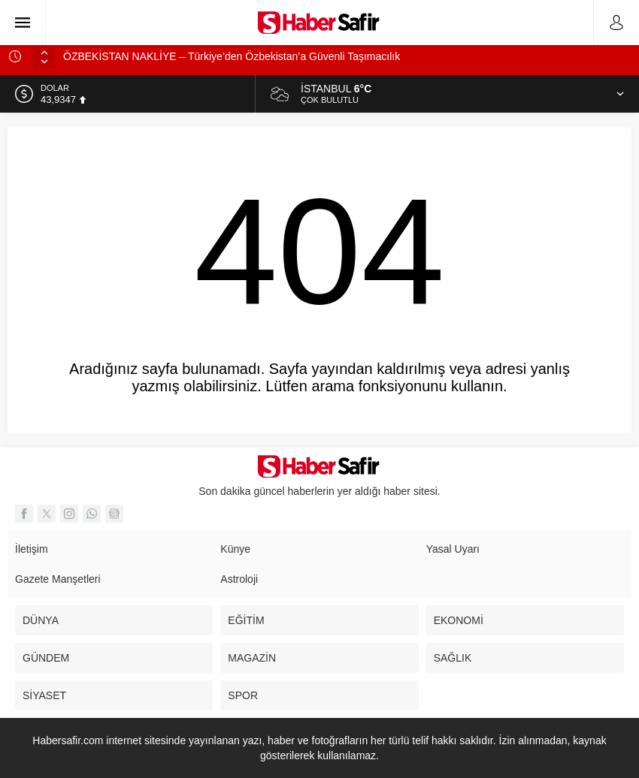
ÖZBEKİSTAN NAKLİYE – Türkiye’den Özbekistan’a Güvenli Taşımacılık (231, 56)
